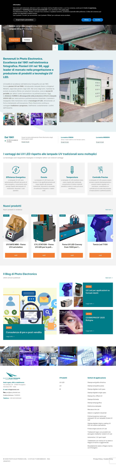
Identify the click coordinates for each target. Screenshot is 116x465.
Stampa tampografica (95, 403)
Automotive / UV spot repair (97, 437)
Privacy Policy (98, 459)
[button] (55, 47)
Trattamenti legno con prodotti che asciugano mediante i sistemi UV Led (100, 433)
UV (60, 386)
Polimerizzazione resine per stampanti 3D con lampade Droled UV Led (100, 418)
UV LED (61, 382)
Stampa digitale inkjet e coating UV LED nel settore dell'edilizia (99, 424)
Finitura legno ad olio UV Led (97, 429)
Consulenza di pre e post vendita (24, 332)
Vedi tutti (109, 209)
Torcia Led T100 (100, 244)
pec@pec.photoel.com (13, 392)
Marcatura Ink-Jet (93, 409)
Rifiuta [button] (86, 20)
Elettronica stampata (94, 406)
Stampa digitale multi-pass (96, 389)
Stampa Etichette (93, 399)
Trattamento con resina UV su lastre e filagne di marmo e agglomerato (100, 441)
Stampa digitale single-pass (97, 392)
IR (60, 389)
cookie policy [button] (65, 10)
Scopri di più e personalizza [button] (24, 20)
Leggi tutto (10, 336)
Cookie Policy (108, 459)
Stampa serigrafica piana (96, 386)
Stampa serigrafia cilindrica (97, 382)
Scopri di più (14, 40)
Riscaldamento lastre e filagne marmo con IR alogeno (100, 447)
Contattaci (27, 40)
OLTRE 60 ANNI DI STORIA (11, 141)
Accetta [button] (97, 20)
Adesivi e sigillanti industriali (97, 413)
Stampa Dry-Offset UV (95, 396)
